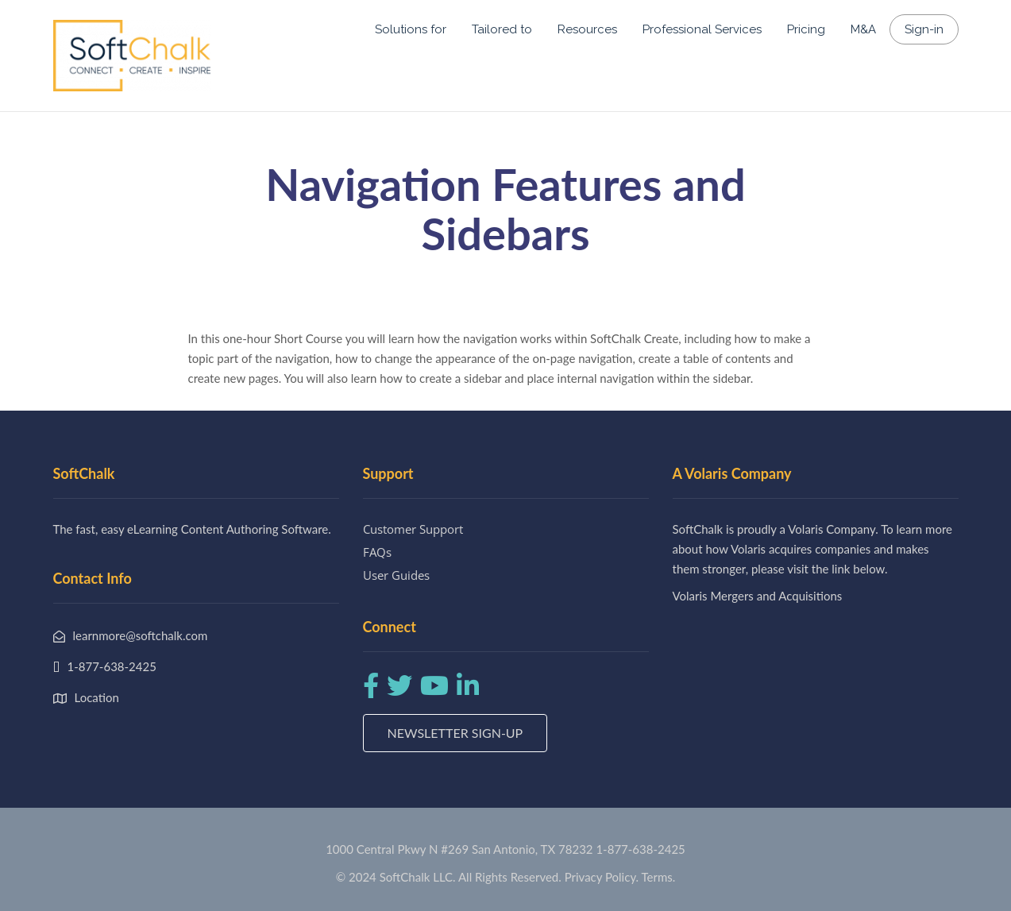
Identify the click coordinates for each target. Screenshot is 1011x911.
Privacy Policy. (602, 877)
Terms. (659, 877)
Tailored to (502, 29)
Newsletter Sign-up (455, 732)
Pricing (806, 29)
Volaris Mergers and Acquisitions (758, 596)
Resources (587, 29)
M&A (863, 29)
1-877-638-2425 (640, 849)
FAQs (377, 552)
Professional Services (702, 29)
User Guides (396, 575)
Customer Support (413, 529)
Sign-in (924, 29)
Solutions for (410, 29)
